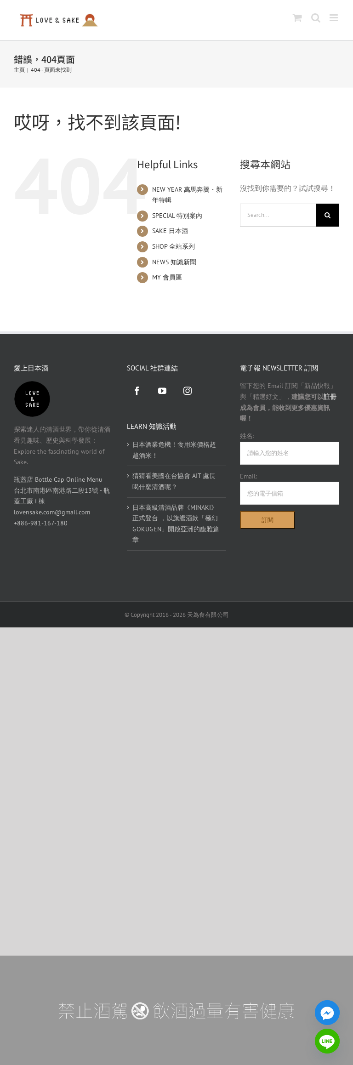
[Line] (327, 1041)
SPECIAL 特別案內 (177, 215)
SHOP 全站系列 (173, 246)
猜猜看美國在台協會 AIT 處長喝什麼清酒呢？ (174, 481)
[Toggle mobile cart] (297, 18)
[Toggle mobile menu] (334, 18)
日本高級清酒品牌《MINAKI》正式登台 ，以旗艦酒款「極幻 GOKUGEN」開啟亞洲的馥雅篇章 (175, 523)
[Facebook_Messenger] (327, 1012)
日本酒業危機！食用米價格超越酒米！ (174, 450)
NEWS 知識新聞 (174, 262)
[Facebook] (137, 391)
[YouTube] (162, 391)
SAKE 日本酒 (170, 231)
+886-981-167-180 (41, 523)
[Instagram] (187, 391)
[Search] (327, 215)
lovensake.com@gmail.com (52, 512)
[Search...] (278, 215)
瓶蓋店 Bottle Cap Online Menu (58, 479)
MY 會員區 (167, 277)
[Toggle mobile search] (315, 18)
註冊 (330, 397)
